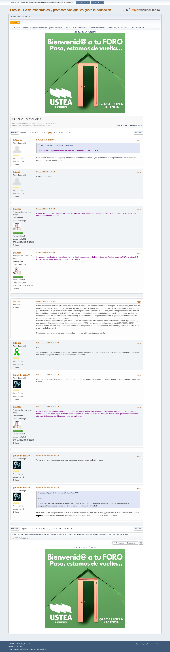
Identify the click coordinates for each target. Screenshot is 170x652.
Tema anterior (122, 125)
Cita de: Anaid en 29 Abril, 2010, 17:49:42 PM (56, 145)
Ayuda (138, 644)
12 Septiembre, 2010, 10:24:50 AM (47, 375)
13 (56, 133)
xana (17, 172)
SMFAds (10, 646)
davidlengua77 (22, 375)
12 (54, 133)
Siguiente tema (135, 125)
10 (47, 133)
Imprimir (138, 133)
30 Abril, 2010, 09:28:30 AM (45, 140)
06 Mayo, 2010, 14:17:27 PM (45, 209)
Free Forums (19, 646)
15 (62, 133)
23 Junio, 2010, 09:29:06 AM (45, 301)
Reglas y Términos (147, 644)
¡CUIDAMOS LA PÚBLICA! (85, 32)
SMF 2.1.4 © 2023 (14, 644)
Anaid (18, 209)
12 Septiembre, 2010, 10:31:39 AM (47, 455)
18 (70, 133)
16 (65, 133)
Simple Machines (26, 644)
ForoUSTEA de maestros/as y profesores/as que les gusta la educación (60, 10)
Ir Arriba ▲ (158, 644)
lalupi (18, 343)
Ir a (110, 543)
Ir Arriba (15, 529)
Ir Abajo (14, 133)
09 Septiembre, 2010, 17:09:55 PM (47, 343)
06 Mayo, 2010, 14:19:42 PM (45, 253)
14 (59, 133)
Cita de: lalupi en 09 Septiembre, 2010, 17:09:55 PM (59, 493)
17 (67, 133)
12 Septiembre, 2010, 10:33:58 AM (47, 487)
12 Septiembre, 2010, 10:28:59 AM (47, 407)
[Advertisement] (152, 156)
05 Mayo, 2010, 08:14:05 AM (45, 172)
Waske (18, 140)
